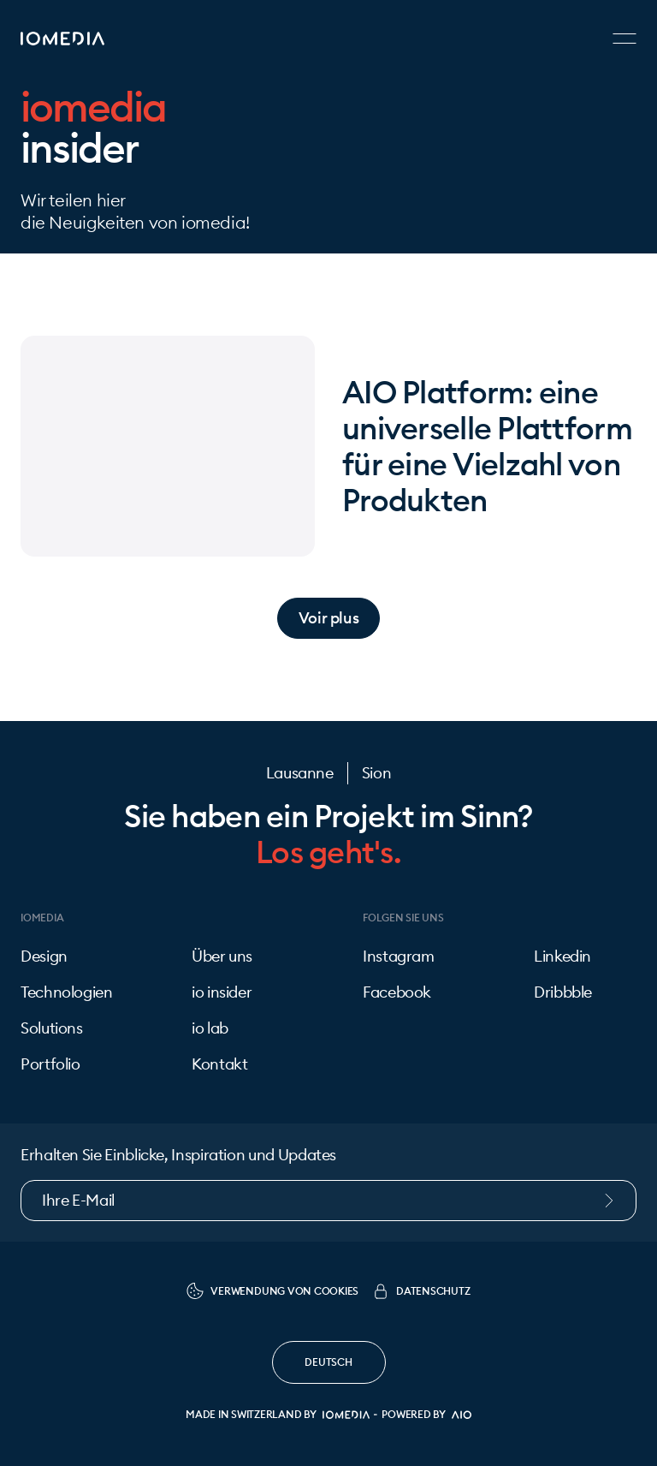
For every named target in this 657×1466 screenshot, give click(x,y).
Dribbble (563, 992)
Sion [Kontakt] (377, 773)
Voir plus (329, 618)
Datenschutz (421, 1291)
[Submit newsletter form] (617, 1200)
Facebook (397, 992)
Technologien (67, 992)
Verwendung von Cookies (272, 1291)
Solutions (52, 1028)
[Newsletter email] (328, 1200)
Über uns (222, 956)
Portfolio (50, 1064)
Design (44, 956)
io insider (222, 992)
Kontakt (219, 1064)
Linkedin (562, 956)
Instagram (399, 956)
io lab (210, 1028)
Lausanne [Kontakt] (300, 773)
